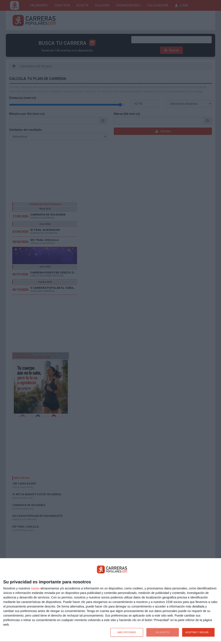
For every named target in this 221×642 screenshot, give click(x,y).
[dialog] (110, 600)
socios (35, 588)
